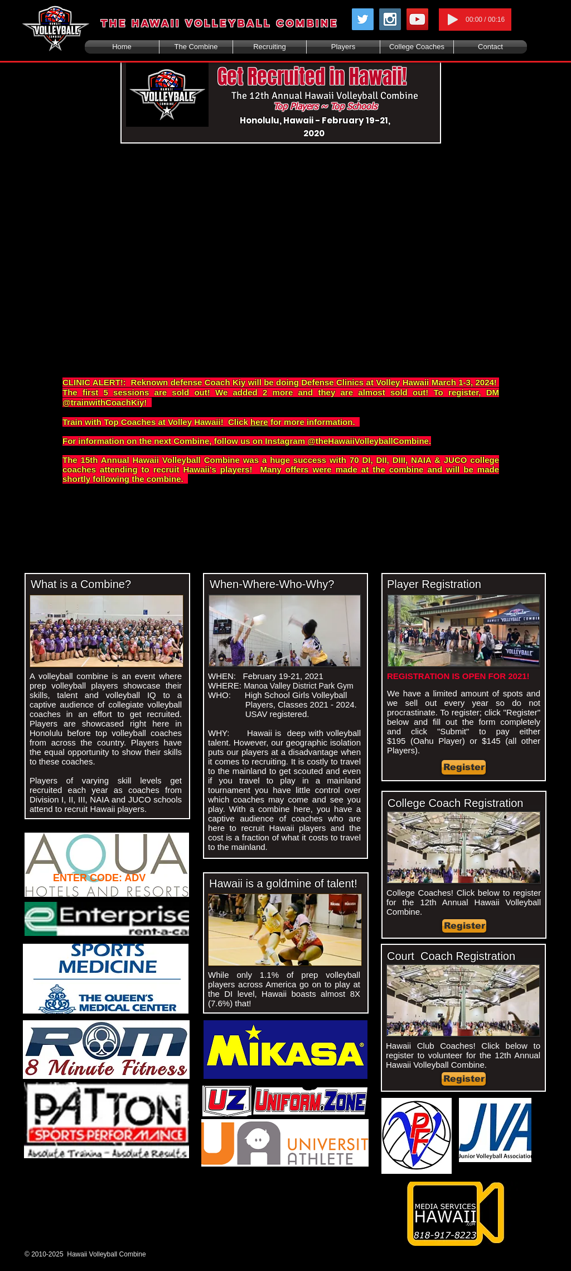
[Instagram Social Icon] (390, 19)
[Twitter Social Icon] (363, 19)
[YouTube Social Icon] (417, 19)
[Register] (464, 767)
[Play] (453, 19)
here (259, 422)
